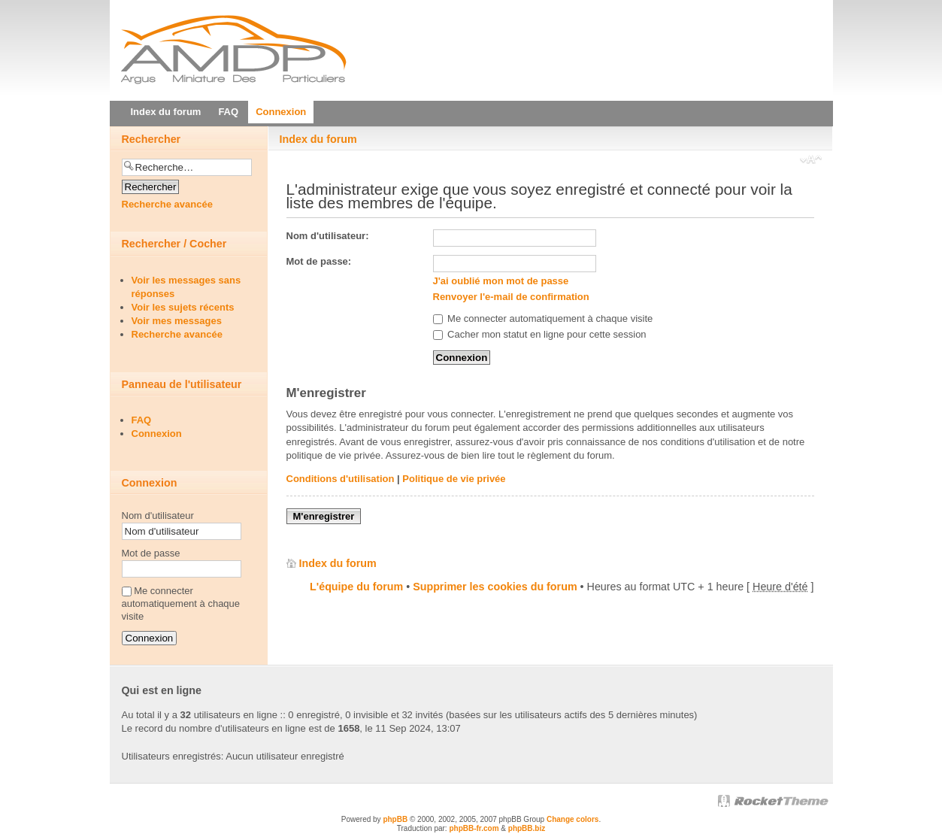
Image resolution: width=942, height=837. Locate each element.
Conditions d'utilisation (340, 478)
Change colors (572, 819)
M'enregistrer (324, 516)
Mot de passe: (319, 261)
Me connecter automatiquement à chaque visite (543, 318)
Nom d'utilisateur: (327, 235)
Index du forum (318, 139)
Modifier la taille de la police (811, 161)
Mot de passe (151, 553)
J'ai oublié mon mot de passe (501, 281)
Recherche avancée (167, 204)
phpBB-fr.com (473, 828)
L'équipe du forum (356, 587)
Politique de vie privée (453, 478)
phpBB (395, 819)
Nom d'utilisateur (158, 515)
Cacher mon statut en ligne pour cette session (540, 334)
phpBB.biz (526, 828)
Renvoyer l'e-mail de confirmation (511, 296)
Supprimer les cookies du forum (495, 587)
